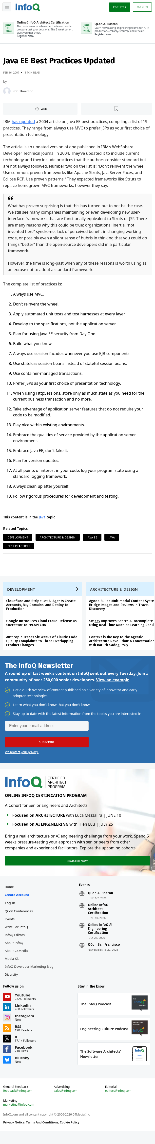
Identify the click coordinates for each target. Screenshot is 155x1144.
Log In (11, 911)
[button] (47, 748)
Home (10, 895)
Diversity (12, 983)
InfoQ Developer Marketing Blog (29, 975)
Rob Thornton (23, 93)
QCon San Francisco (104, 953)
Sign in (141, 7)
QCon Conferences (19, 919)
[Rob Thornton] (7, 92)
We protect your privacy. (22, 758)
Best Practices (19, 547)
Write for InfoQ (17, 935)
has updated (24, 123)
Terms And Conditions (43, 1134)
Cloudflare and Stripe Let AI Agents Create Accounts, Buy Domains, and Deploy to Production (41, 609)
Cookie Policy (70, 1134)
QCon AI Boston (100, 902)
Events (10, 927)
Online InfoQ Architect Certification (98, 917)
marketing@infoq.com (19, 1116)
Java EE (93, 539)
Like (44, 110)
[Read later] (116, 110)
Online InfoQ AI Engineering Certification (100, 937)
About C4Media (17, 959)
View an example (112, 686)
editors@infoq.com (118, 1102)
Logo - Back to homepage (28, 6)
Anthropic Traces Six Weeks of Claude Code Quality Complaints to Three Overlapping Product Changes (42, 645)
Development (18, 539)
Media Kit (12, 967)
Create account (17, 903)
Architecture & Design (58, 539)
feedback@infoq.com (18, 1102)
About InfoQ (14, 951)
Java (42, 519)
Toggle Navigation (7, 7)
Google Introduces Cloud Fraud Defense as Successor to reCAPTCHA (42, 627)
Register (118, 7)
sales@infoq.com (66, 1102)
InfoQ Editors (15, 943)
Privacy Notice (14, 1134)
